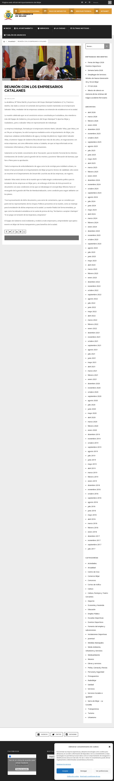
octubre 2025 (93, 138)
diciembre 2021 (94, 333)
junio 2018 (92, 510)
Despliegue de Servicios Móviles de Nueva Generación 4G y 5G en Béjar (97, 78)
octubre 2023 (93, 239)
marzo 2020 (92, 421)
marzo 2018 (92, 523)
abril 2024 (92, 214)
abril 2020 (92, 417)
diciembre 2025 (94, 129)
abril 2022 (92, 316)
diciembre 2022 (94, 282)
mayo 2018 (92, 515)
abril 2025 (92, 163)
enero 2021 (92, 379)
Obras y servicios (94, 663)
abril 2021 (92, 366)
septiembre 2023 (94, 244)
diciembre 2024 (94, 180)
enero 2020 (92, 430)
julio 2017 (91, 549)
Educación (91, 609)
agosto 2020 (93, 400)
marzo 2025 (92, 167)
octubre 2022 (93, 290)
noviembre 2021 (94, 337)
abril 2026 (92, 112)
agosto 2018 (93, 502)
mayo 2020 (92, 413)
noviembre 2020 (94, 388)
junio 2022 (92, 307)
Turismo (91, 713)
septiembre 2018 (94, 498)
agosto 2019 (93, 451)
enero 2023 (92, 277)
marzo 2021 (92, 371)
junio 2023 (92, 256)
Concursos (92, 580)
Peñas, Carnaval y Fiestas (97, 667)
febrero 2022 (93, 324)
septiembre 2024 (94, 193)
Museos (91, 659)
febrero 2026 (93, 121)
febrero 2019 (93, 477)
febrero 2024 (93, 222)
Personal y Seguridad (96, 672)
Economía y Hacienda (96, 605)
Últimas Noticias (79, 28)
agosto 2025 (93, 146)
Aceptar (65, 771)
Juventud (91, 638)
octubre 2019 (93, 443)
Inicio (7, 28)
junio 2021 (92, 358)
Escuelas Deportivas (96, 618)
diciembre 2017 (94, 536)
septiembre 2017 (94, 544)
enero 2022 (92, 328)
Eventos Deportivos (95, 622)
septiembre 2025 (94, 142)
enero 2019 (92, 481)
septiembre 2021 (94, 345)
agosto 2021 (93, 349)
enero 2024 (92, 227)
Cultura (90, 589)
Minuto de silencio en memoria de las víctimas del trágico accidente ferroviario (96, 94)
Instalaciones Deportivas (97, 634)
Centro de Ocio (93, 572)
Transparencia (93, 709)
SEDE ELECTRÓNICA (80, 11)
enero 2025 (92, 176)
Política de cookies (73, 776)
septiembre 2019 (94, 447)
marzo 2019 (92, 472)
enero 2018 (92, 532)
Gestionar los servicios (64, 764)
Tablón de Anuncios (15, 35)
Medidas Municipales (96, 643)
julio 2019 (91, 455)
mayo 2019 (92, 464)
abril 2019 (92, 468)
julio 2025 (91, 150)
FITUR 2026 (92, 86)
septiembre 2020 (94, 396)
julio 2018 (91, 506)
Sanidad (91, 684)
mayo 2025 (92, 159)
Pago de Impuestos (54, 11)
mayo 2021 (92, 362)
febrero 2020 (93, 426)
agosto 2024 (93, 197)
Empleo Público (94, 614)
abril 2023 (92, 265)
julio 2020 (91, 405)
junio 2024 (92, 205)
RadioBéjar (92, 680)
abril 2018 (92, 519)
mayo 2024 (92, 210)
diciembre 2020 (94, 383)
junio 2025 (92, 155)
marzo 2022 (92, 320)
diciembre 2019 (94, 434)
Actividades (92, 563)
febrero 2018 (93, 527)
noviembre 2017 (94, 540)
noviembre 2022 (94, 286)
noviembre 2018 (94, 489)
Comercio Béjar (94, 576)
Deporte (91, 601)
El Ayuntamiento (23, 28)
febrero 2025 (93, 171)
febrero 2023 (93, 273)
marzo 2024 (92, 218)
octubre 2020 (93, 392)
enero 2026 (92, 125)
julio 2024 (91, 201)
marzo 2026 (92, 116)
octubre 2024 (93, 188)
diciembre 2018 (94, 485)
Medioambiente (94, 655)
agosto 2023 (93, 248)
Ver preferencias (102, 771)
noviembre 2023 (94, 235)
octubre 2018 (93, 494)
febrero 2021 (93, 375)
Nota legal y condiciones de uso (90, 776)
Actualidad (11, 41)
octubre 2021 (93, 341)
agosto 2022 (93, 299)
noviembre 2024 (94, 184)
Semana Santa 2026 (95, 70)
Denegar (83, 771)
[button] (109, 747)
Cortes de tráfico (94, 584)
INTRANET (101, 11)
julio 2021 (91, 354)
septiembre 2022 (94, 294)
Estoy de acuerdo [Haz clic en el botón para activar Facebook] (22, 769)
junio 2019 (92, 460)
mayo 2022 (92, 311)
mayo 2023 (92, 260)
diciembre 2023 (94, 231)
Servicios (43, 28)
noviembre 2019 (94, 438)
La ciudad (59, 28)
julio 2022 (91, 303)
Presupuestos (93, 676)
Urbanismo (92, 717)
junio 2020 (92, 409)
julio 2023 (91, 252)
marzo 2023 (92, 269)
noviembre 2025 (94, 133)
